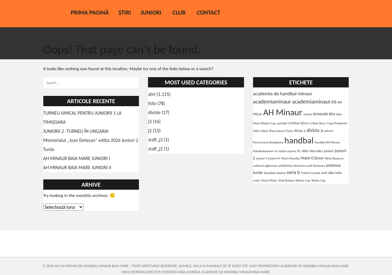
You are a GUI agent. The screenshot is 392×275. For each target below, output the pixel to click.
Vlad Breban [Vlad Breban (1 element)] (286, 180)
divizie (154, 112)
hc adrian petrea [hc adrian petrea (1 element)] (285, 151)
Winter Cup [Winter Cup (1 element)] (302, 180)
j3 (150, 121)
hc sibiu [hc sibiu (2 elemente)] (303, 151)
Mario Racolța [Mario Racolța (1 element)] (290, 158)
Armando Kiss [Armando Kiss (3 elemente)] (324, 113)
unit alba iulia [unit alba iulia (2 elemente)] (331, 172)
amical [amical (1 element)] (307, 114)
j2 (150, 130)
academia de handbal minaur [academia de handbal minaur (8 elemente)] (282, 93)
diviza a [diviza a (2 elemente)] (299, 130)
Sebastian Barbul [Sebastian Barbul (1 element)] (274, 173)
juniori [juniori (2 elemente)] (329, 151)
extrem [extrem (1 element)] (328, 131)
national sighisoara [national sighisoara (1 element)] (265, 166)
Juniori (150, 12)
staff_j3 (155, 139)
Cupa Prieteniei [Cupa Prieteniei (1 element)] (337, 123)
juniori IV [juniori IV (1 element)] (274, 158)
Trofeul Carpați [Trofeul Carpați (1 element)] (310, 173)
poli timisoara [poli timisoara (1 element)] (316, 166)
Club (179, 12)
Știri (124, 12)
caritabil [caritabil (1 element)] (282, 123)
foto (152, 103)
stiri (151, 94)
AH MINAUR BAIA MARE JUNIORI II (77, 167)
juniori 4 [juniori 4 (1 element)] (261, 158)
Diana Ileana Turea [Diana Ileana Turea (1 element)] (281, 131)
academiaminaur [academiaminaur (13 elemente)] (272, 101)
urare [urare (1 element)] (256, 180)
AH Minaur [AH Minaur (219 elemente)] (282, 112)
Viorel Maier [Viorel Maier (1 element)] (269, 180)
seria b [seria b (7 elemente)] (293, 172)
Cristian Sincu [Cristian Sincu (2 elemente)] (298, 123)
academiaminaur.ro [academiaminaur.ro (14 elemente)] (314, 101)
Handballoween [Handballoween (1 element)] (263, 151)
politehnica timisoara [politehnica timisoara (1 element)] (292, 166)
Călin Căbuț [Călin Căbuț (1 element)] (260, 131)
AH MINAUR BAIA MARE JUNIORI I (76, 158)
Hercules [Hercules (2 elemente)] (316, 151)
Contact (208, 12)
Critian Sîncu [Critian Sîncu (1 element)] (318, 123)
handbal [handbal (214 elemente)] (299, 140)
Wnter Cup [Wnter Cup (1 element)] (318, 180)
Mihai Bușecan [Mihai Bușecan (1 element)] (334, 158)
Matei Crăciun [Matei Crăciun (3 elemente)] (312, 158)
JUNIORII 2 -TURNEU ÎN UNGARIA (76, 131)
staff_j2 (155, 149)
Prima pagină (90, 12)
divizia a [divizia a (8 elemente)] (315, 130)
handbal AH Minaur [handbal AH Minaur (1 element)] (327, 142)
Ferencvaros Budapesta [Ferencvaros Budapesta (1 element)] (268, 142)
